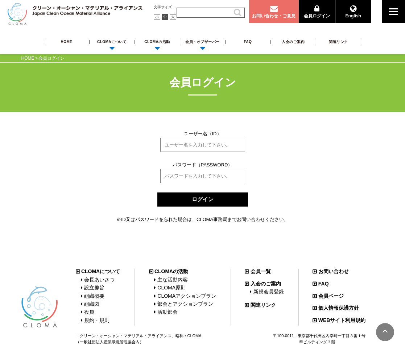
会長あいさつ (99, 279)
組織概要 (94, 295)
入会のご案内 (293, 42)
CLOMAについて (112, 42)
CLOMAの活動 (157, 42)
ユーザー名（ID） (203, 133)
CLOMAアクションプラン (186, 295)
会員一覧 (261, 271)
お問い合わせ (333, 271)
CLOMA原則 (171, 287)
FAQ (248, 42)
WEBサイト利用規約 (342, 320)
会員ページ (331, 295)
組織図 (91, 303)
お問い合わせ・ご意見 (274, 15)
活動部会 (167, 311)
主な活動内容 (172, 279)
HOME (67, 42)
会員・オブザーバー (202, 42)
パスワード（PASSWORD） (203, 164)
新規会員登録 (268, 291)
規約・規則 (96, 320)
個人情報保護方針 (338, 307)
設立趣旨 (94, 287)
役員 (89, 311)
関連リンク (338, 42)
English (353, 15)
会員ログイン (317, 15)
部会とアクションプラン (185, 303)
